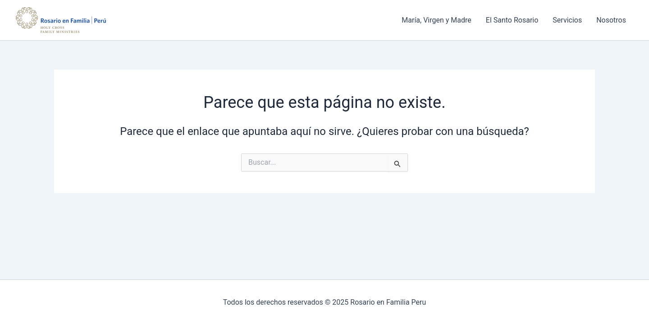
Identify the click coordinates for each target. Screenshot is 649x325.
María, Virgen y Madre (436, 20)
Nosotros (611, 20)
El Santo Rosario (512, 20)
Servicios (567, 20)
